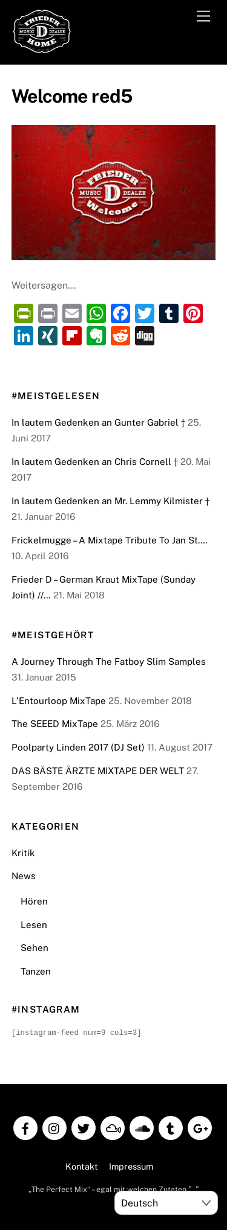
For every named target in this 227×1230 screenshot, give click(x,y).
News (24, 876)
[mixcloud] (112, 1126)
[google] (200, 1126)
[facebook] (25, 1126)
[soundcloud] (142, 1126)
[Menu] (203, 16)
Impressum (131, 1166)
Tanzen (36, 971)
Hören (34, 901)
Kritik (23, 853)
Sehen (34, 948)
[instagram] (54, 1126)
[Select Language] (166, 1203)
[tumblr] (171, 1126)
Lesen (34, 925)
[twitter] (83, 1126)
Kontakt (81, 1166)
